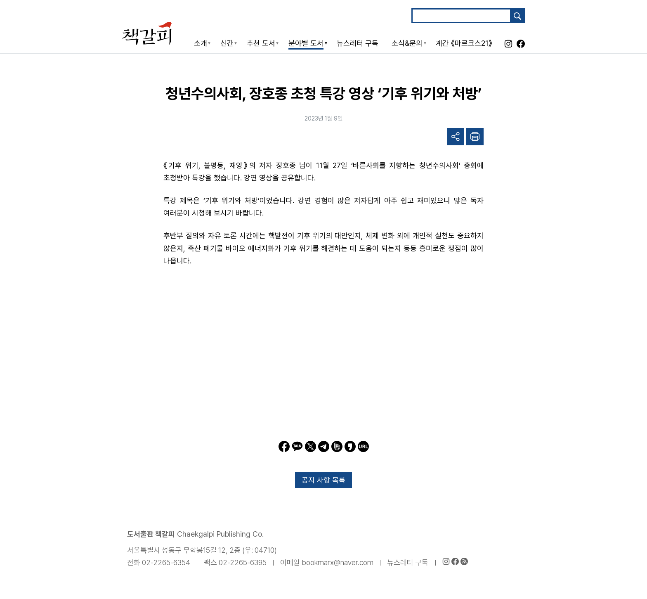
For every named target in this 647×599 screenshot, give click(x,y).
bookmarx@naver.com (337, 562)
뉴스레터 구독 (407, 562)
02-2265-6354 (166, 562)
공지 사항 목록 (323, 480)
